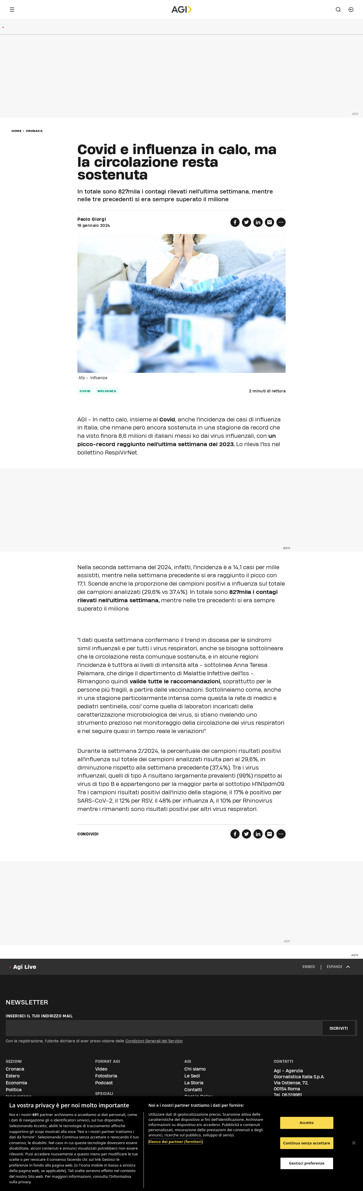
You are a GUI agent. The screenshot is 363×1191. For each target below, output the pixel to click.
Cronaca (34, 131)
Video (101, 1069)
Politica (14, 1089)
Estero (13, 1076)
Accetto (307, 1122)
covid (85, 391)
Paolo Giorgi (91, 219)
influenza (107, 391)
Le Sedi (192, 1076)
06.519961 (292, 1095)
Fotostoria (106, 1076)
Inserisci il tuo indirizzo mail (39, 1016)
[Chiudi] (353, 1143)
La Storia (193, 1082)
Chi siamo (195, 1069)
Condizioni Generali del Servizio (154, 1041)
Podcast (104, 1082)
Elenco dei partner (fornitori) (175, 1141)
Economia (16, 1082)
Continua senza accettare (306, 1143)
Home (17, 131)
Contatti (193, 1089)
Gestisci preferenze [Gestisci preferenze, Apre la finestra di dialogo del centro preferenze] (306, 1163)
